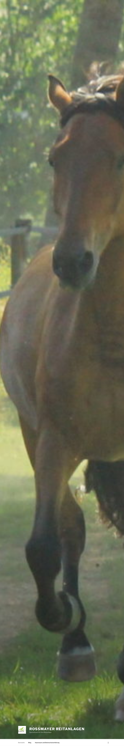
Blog (29, 742)
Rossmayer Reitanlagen (56, 729)
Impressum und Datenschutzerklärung (47, 742)
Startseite (21, 742)
